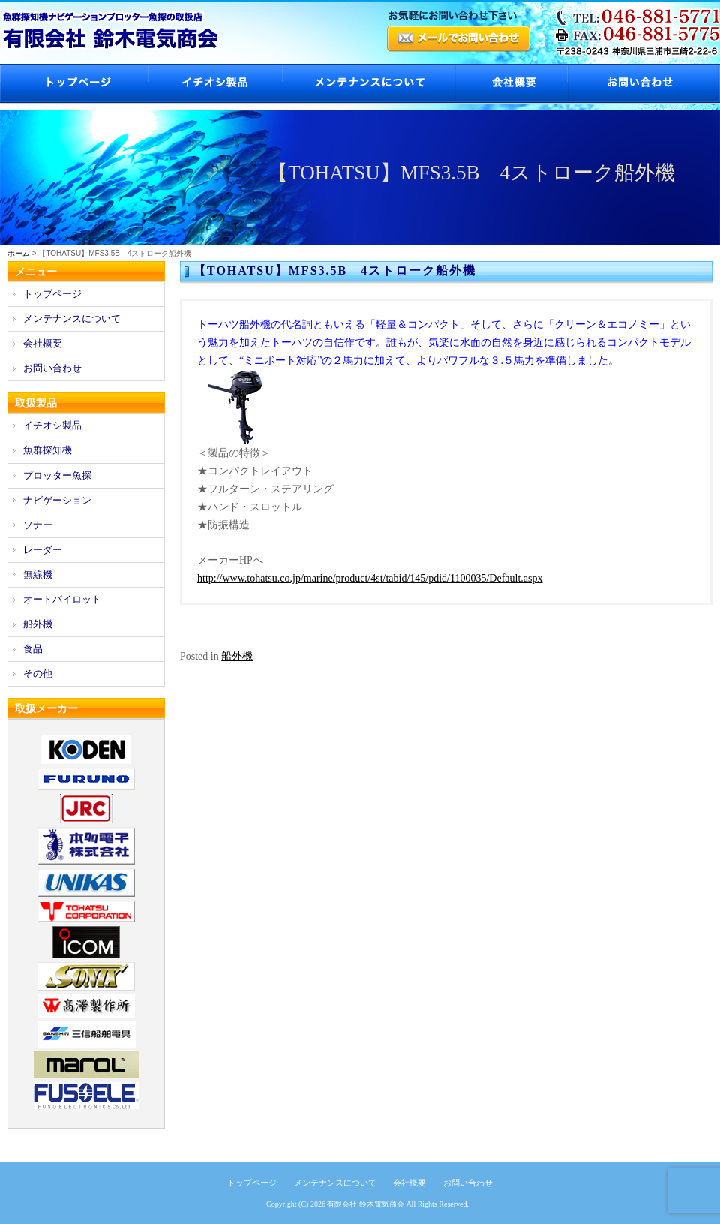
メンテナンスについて (368, 84)
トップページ (74, 84)
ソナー (37, 525)
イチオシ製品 (215, 84)
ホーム (19, 253)
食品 (33, 648)
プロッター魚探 (57, 475)
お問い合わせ (643, 84)
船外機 (237, 656)
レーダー (42, 549)
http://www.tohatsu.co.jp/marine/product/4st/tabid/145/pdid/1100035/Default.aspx (370, 578)
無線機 (37, 574)
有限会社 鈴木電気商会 (365, 1204)
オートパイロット (62, 599)
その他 (37, 673)
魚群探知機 (47, 450)
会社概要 (510, 84)
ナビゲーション (57, 500)
